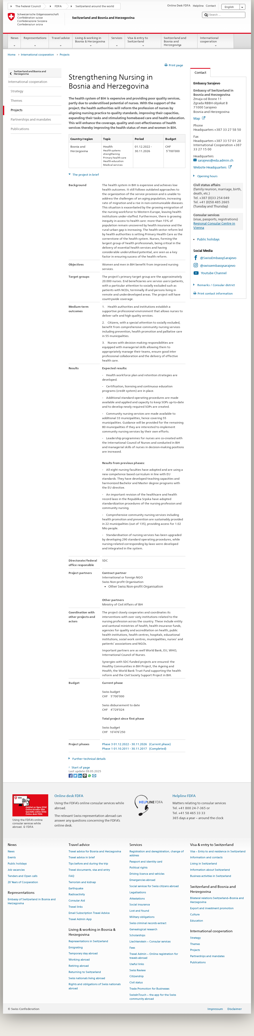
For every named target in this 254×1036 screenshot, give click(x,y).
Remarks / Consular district (216, 285)
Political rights (138, 867)
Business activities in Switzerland (210, 876)
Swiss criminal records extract (147, 923)
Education (196, 920)
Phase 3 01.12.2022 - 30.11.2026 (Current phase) (136, 744)
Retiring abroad (79, 966)
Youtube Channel (214, 273)
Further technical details (89, 759)
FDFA (58, 6)
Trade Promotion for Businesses (149, 988)
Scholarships (137, 935)
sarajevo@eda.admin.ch (215, 160)
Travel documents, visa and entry (89, 869)
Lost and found (139, 911)
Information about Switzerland (210, 869)
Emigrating (76, 947)
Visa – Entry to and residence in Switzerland (218, 851)
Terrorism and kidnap (82, 882)
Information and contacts (206, 857)
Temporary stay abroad (83, 953)
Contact (198, 72)
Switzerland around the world (95, 6)
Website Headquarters (212, 167)
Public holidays (208, 239)
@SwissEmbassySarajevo (218, 258)
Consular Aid (77, 900)
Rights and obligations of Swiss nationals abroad (95, 986)
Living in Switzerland (203, 864)
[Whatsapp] (89, 775)
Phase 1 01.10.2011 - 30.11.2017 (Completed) (134, 748)
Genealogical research (143, 929)
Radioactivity (77, 894)
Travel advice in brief (82, 857)
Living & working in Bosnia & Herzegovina (91, 42)
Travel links (76, 906)
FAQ (71, 876)
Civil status (136, 982)
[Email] (94, 775)
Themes (195, 944)
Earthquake (76, 888)
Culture (195, 914)
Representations (35, 42)
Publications (198, 962)
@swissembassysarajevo (217, 265)
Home (11, 54)
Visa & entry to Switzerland (143, 42)
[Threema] (85, 775)
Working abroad (79, 960)
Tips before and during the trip (88, 864)
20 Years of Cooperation (23, 882)
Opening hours (207, 176)
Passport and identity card (145, 861)
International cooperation (216, 42)
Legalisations (137, 892)
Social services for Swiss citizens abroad (154, 886)
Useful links (136, 964)
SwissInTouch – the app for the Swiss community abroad (152, 997)
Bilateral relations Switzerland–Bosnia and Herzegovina (217, 900)
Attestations (137, 898)
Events (12, 857)
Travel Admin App (80, 919)
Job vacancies (16, 869)
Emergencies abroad (142, 880)
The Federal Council (28, 6)
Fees (132, 947)
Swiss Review (137, 970)
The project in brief (85, 174)
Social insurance (139, 904)
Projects (195, 950)
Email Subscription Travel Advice (89, 913)
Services (117, 42)
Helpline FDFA (184, 796)
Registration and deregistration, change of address (156, 853)
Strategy (195, 937)
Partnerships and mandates (207, 956)
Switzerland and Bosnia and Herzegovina (179, 42)
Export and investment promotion (212, 908)
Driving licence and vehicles (146, 874)
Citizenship (136, 976)
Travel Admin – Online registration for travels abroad (153, 956)
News (14, 42)
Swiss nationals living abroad (87, 978)
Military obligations (141, 917)
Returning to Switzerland (85, 972)
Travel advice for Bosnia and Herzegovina (95, 851)
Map (199, 118)
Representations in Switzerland (88, 941)
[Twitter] (75, 775)
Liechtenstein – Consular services (149, 941)
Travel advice (60, 42)
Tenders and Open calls (22, 876)
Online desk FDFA (68, 796)
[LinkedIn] (80, 775)
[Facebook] (71, 775)
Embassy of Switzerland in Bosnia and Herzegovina (32, 901)
